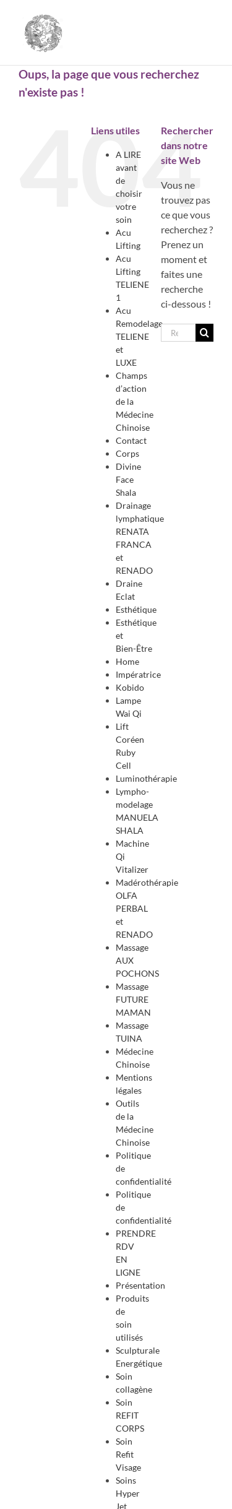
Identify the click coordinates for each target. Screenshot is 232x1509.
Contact (131, 440)
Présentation (140, 1285)
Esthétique (136, 609)
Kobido (130, 687)
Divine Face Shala (128, 479)
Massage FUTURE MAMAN (133, 999)
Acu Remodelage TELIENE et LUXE (139, 336)
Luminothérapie (146, 778)
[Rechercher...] (178, 333)
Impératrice (138, 674)
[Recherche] (204, 333)
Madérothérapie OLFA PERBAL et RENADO (147, 908)
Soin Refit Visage (128, 1454)
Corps (127, 453)
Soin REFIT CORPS (130, 1415)
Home (127, 661)
